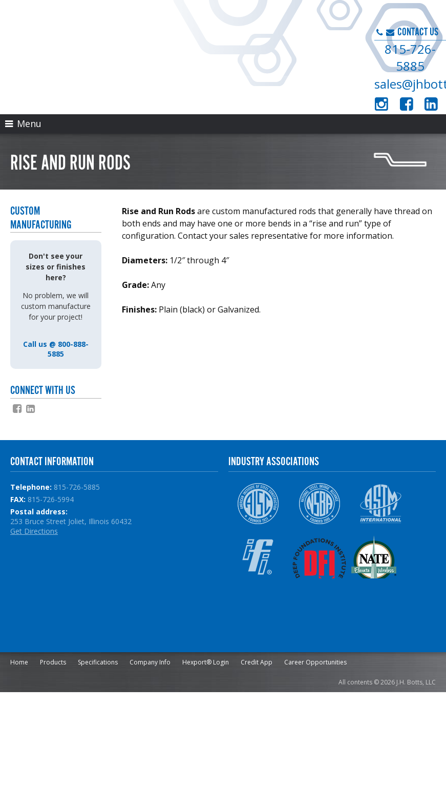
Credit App (256, 662)
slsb (129, 334)
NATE (380, 556)
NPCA (257, 610)
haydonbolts (163, 334)
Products (53, 662)
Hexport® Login (205, 662)
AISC (257, 503)
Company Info (150, 662)
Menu (23, 123)
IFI (257, 556)
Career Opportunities (315, 662)
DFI (319, 556)
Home (19, 662)
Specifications (98, 662)
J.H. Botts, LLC (149, 51)
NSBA (319, 503)
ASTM (380, 503)
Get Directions (34, 531)
